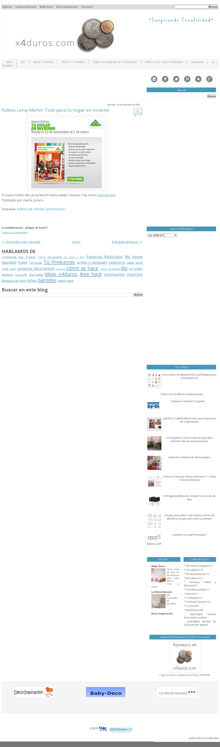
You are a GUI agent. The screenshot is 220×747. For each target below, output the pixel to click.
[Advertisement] (73, 85)
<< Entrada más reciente (21, 241)
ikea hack (91, 274)
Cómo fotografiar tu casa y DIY (61, 257)
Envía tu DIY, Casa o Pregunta (164, 62)
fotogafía (21, 275)
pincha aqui (106, 195)
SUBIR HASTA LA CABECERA (203, 738)
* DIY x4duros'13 (193, 570)
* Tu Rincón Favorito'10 (197, 601)
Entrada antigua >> (127, 241)
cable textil (134, 263)
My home (134, 256)
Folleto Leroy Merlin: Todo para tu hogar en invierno (55, 110)
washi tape (66, 281)
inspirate (135, 274)
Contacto (87, 6)
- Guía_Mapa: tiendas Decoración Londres (200, 616)
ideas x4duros (61, 274)
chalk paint (9, 269)
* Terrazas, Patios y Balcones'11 (200, 583)
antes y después (92, 262)
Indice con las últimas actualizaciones (182, 394)
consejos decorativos (36, 268)
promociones (55, 209)
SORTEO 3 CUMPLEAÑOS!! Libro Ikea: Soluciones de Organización (189, 420)
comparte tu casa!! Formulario (189, 534)
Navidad (9, 262)
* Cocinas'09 (191, 606)
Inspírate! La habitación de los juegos (189, 457)
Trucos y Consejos (73, 62)
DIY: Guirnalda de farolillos (172, 599)
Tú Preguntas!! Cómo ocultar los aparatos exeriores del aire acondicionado (189, 439)
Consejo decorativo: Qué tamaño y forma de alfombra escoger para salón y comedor (189, 517)
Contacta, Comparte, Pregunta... (188, 401)
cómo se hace (82, 268)
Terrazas (35, 263)
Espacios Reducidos (105, 256)
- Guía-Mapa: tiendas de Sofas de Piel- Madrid (200, 623)
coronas (60, 269)
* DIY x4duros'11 (193, 578)
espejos (7, 275)
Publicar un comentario (15, 232)
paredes (47, 280)
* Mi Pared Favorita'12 (196, 574)
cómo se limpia (110, 269)
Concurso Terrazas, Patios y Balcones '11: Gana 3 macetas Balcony (189, 478)
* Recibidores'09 (193, 610)
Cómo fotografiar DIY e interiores (115, 62)
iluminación (114, 274)
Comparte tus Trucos (19, 257)
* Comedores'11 (193, 598)
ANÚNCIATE (197, 62)
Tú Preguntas (59, 262)
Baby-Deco (46, 6)
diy (124, 268)
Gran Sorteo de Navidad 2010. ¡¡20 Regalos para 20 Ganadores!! (189, 376)
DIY (23, 62)
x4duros (7, 6)
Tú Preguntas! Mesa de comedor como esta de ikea (189, 497)
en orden (136, 269)
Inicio (9, 62)
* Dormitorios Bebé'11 (197, 589)
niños (32, 280)
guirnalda (36, 275)
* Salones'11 (191, 593)
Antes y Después (43, 62)
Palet (22, 262)
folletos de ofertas (30, 209)
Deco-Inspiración (67, 6)
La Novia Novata (26, 6)
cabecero (117, 262)
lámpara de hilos (14, 281)
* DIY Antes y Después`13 (198, 565)
